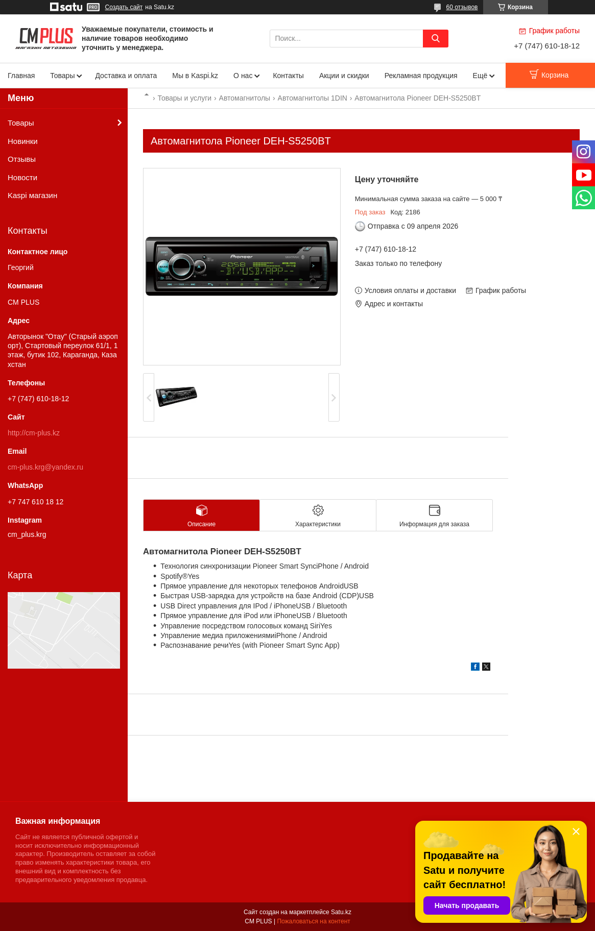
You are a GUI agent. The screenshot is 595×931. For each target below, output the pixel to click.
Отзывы (22, 159)
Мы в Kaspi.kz (195, 75)
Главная (21, 75)
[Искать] (435, 38)
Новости (22, 177)
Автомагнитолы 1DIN (312, 98)
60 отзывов (462, 7)
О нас (242, 75)
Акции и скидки (344, 75)
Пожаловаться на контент (313, 921)
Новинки (23, 141)
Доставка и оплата (126, 75)
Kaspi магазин (32, 195)
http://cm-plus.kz (34, 433)
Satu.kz (341, 912)
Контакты (288, 75)
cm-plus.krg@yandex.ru (45, 467)
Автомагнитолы (245, 98)
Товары (62, 75)
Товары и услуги (184, 98)
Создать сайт (124, 7)
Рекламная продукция (421, 75)
